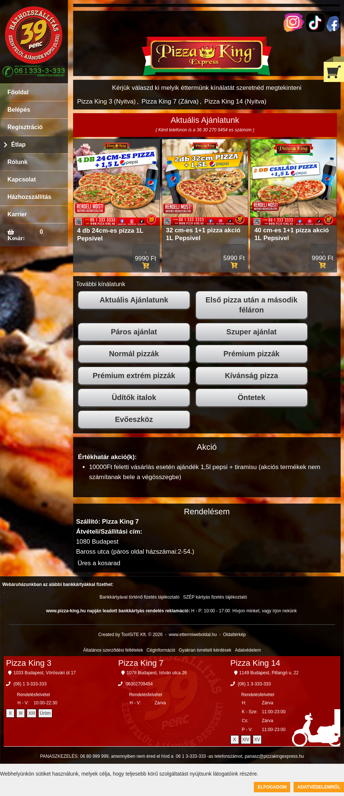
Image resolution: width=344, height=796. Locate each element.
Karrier (17, 214)
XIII (31, 713)
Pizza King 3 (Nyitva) (106, 101)
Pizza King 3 (28, 663)
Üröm (45, 713)
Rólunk (17, 162)
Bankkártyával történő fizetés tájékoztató (139, 597)
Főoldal (18, 92)
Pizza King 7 (140, 663)
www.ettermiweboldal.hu (193, 634)
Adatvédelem (248, 650)
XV (257, 739)
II (10, 713)
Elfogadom (272, 787)
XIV (245, 739)
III (21, 713)
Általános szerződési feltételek (113, 650)
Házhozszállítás (29, 197)
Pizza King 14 (255, 663)
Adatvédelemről (318, 787)
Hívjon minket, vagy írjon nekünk (264, 610)
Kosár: (16, 238)
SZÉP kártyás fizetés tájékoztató (215, 597)
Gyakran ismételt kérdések (205, 650)
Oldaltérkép (234, 634)
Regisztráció (25, 127)
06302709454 (139, 684)
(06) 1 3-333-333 (29, 684)
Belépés (18, 110)
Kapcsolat (21, 179)
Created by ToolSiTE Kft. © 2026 (130, 634)
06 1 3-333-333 (191, 756)
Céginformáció (161, 650)
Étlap (18, 144)
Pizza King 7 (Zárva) (170, 101)
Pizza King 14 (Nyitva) (235, 101)
